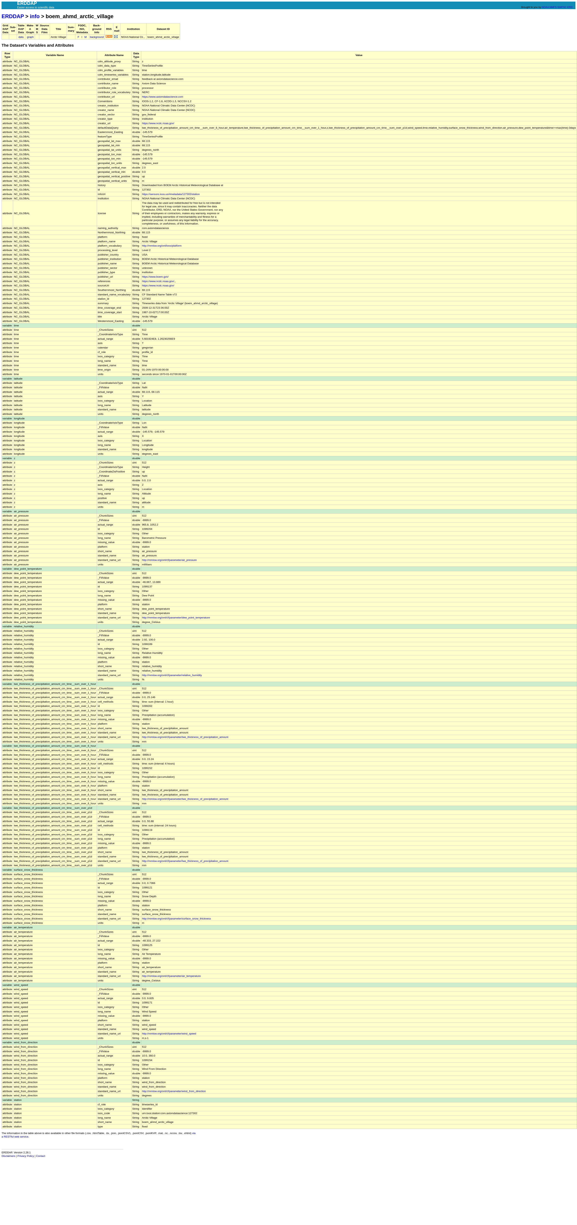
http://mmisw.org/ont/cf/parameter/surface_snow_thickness (176, 918)
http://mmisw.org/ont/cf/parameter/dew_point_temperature (176, 617)
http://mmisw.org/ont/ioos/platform (162, 245)
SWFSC (562, 7)
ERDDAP (13, 16)
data (20, 37)
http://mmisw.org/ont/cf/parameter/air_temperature (171, 976)
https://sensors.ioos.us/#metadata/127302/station (171, 194)
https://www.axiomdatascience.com (162, 96)
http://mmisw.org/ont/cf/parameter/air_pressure (169, 560)
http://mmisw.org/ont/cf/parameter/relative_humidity (172, 675)
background (97, 37)
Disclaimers (8, 1156)
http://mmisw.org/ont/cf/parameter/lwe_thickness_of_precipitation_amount (185, 737)
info (35, 16)
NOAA (545, 7)
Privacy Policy (25, 1156)
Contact (40, 1156)
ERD (570, 7)
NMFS (553, 7)
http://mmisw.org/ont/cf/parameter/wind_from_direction (174, 1091)
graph (30, 37)
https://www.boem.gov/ (155, 276)
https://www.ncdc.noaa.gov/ (158, 123)
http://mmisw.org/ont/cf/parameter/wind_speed (169, 1033)
